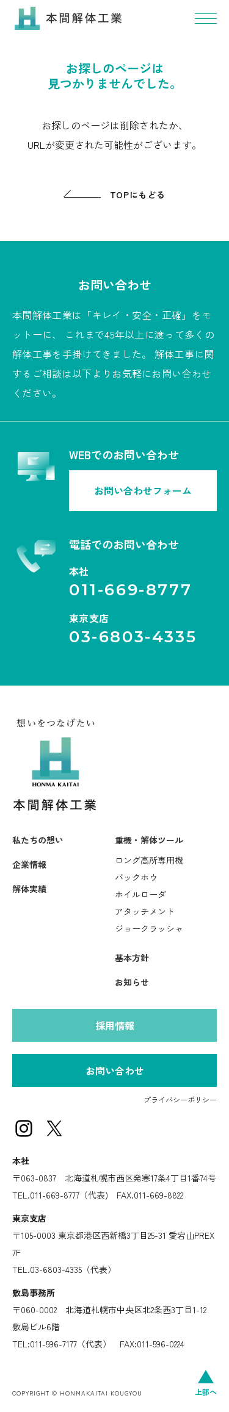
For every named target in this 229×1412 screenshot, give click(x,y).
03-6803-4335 (133, 637)
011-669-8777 (130, 590)
